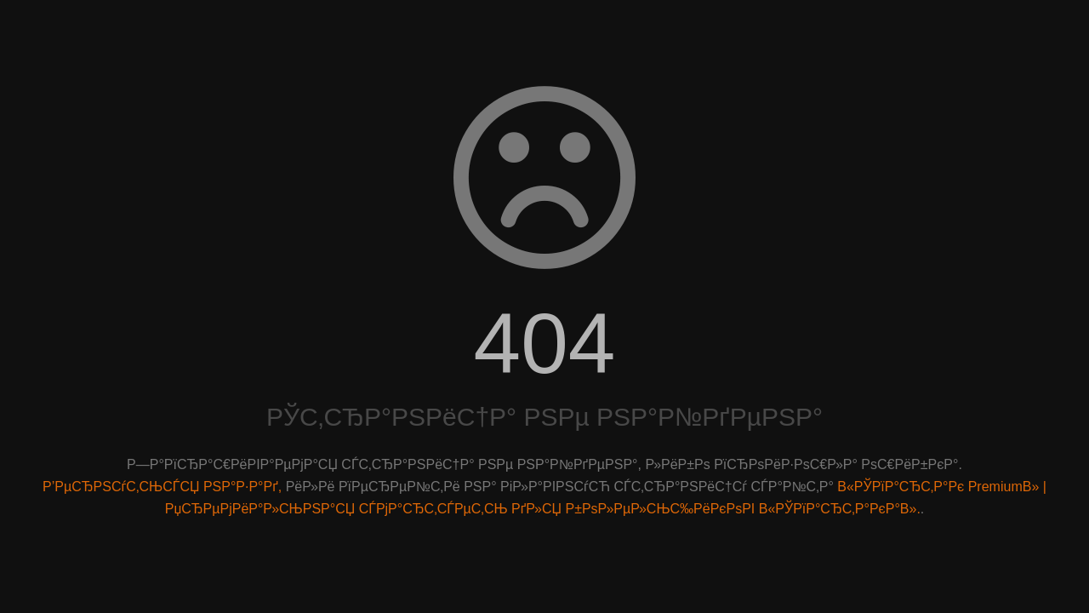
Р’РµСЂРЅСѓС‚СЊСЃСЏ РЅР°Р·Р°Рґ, (162, 486)
